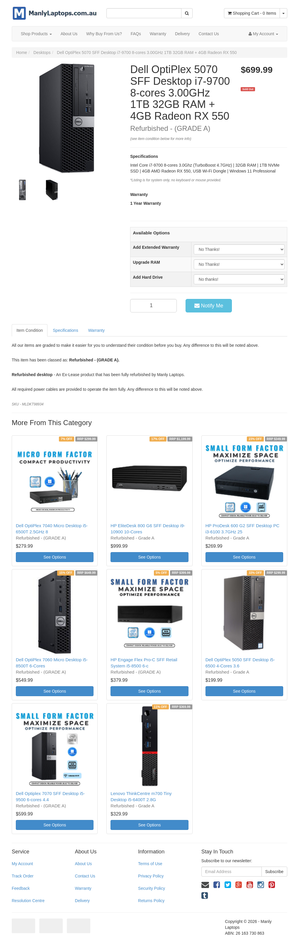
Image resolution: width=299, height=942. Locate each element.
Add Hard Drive (148, 277)
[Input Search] (143, 13)
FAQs (136, 33)
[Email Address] (231, 872)
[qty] (153, 305)
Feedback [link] (21, 888)
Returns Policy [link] (151, 900)
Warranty (158, 33)
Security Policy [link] (151, 888)
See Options (54, 557)
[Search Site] (187, 13)
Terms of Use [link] (150, 863)
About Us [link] (83, 863)
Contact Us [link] (85, 876)
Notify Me (208, 306)
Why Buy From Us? (104, 33)
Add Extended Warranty (156, 247)
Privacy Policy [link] (151, 876)
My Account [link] (22, 863)
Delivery (182, 33)
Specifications (65, 330)
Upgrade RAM (146, 262)
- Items (252, 13)
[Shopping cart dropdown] (283, 13)
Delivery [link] (82, 900)
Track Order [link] (22, 876)
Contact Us (209, 33)
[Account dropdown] (263, 33)
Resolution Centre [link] (28, 900)
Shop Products (36, 33)
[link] (216, 884)
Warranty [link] (83, 888)
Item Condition (29, 330)
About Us (69, 33)
